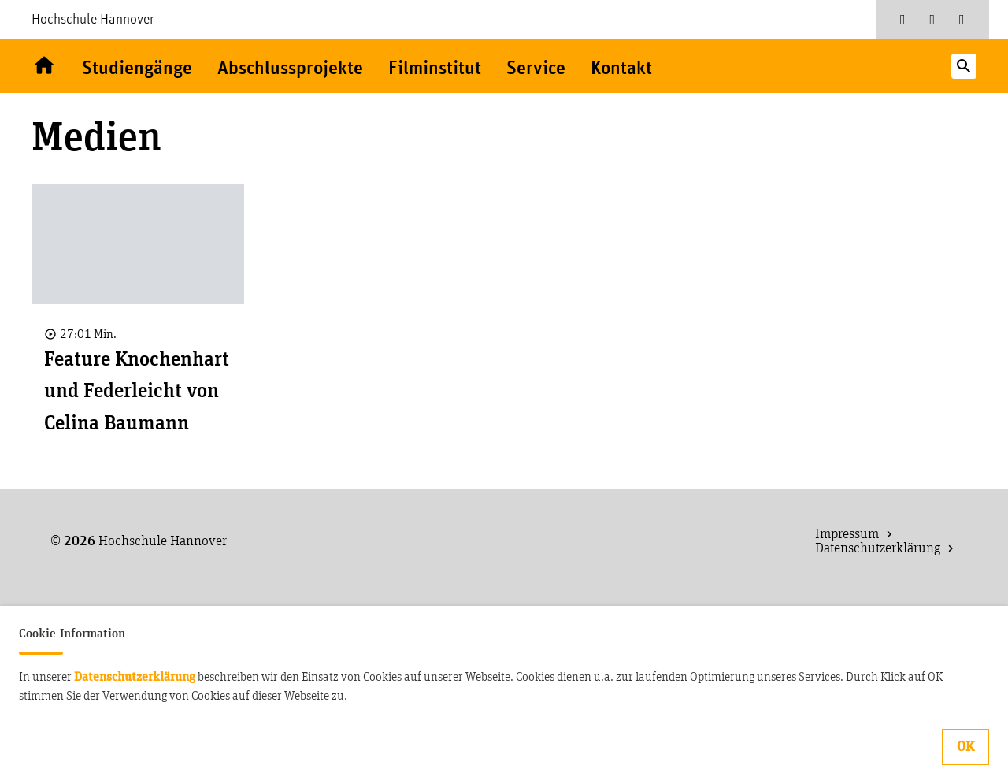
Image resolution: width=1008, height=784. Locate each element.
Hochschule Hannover (93, 19)
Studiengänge (137, 69)
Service (535, 69)
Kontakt (621, 69)
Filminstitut (434, 69)
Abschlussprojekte (290, 69)
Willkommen (44, 66)
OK (965, 747)
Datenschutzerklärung (134, 677)
